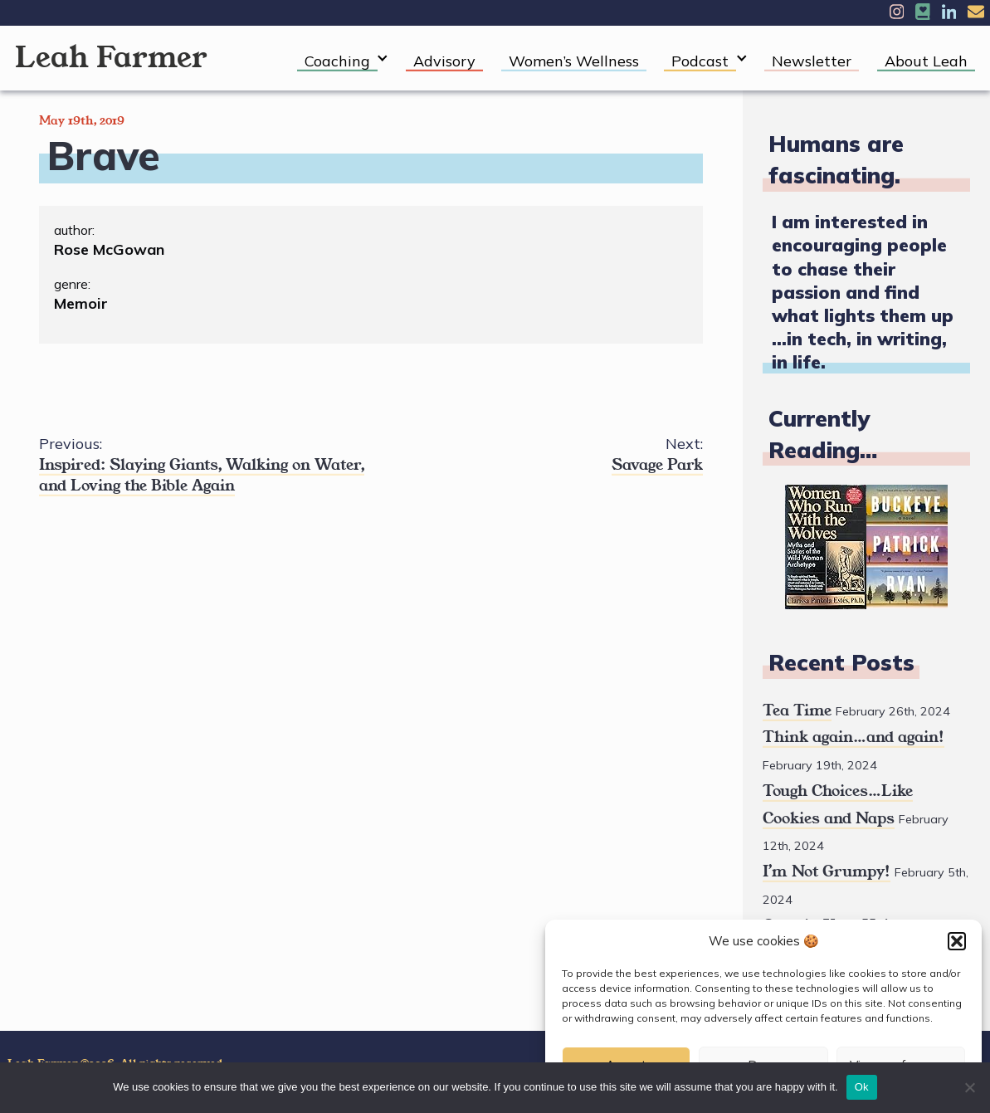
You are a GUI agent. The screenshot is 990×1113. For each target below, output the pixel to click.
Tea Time (797, 710)
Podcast (700, 61)
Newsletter (811, 61)
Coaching (337, 61)
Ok (862, 1087)
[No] (969, 1087)
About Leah (926, 61)
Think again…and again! (853, 737)
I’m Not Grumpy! (826, 871)
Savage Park (537, 454)
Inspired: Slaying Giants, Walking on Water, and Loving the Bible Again (205, 464)
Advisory (444, 61)
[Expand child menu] (383, 58)
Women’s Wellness (574, 61)
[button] (957, 941)
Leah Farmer (111, 58)
